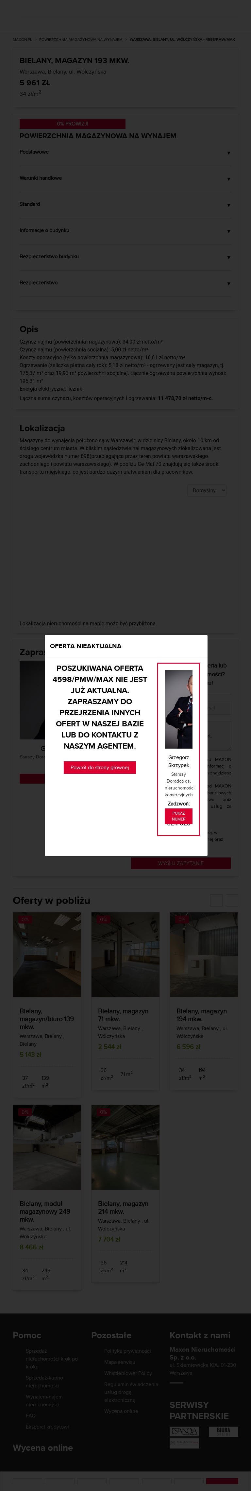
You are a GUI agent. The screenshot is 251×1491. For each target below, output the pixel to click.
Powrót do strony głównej (100, 767)
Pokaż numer (178, 816)
